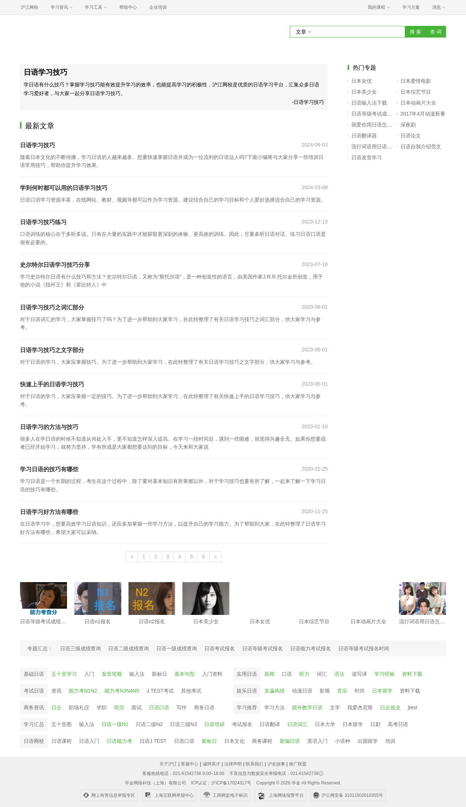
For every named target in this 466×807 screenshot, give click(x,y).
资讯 (56, 691)
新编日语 (290, 741)
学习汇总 (34, 724)
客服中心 (189, 764)
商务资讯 (34, 707)
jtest (412, 707)
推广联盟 (298, 764)
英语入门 (317, 741)
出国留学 (368, 741)
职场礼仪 (79, 707)
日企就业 (390, 707)
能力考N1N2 (83, 691)
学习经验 (384, 674)
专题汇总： (40, 648)
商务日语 (204, 707)
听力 (304, 674)
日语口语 (159, 707)
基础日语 (34, 674)
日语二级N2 (149, 724)
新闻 (269, 674)
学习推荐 (247, 707)
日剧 (375, 724)
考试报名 (242, 724)
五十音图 (61, 724)
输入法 (137, 674)
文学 (335, 707)
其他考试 (191, 691)
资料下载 (412, 674)
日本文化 (234, 741)
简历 (119, 707)
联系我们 (254, 764)
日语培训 (214, 724)
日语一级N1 (115, 724)
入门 (89, 674)
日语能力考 (119, 741)
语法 (339, 674)
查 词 (436, 32)
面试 (136, 707)
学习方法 (274, 707)
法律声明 (233, 764)
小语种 (342, 741)
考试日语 (34, 691)
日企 (56, 707)
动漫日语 (302, 691)
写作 (182, 707)
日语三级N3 (183, 724)
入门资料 (212, 674)
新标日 (159, 674)
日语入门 (89, 741)
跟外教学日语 (307, 707)
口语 (287, 674)
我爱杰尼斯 (360, 707)
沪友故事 (276, 764)
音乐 (342, 691)
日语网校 (34, 741)
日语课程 (61, 741)
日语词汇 (297, 724)
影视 (325, 691)
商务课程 (262, 741)
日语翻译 (270, 724)
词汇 (322, 674)
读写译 (359, 674)
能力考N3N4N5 (121, 691)
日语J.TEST (153, 741)
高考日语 (398, 724)
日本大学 (325, 724)
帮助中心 (128, 7)
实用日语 (247, 674)
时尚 (360, 691)
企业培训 (158, 7)
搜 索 (415, 32)
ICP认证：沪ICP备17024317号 (221, 782)
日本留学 (382, 691)
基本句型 (184, 674)
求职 (101, 707)
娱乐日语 (247, 691)
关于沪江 (168, 764)
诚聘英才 (211, 764)
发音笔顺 (112, 674)
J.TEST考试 (160, 691)
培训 (390, 741)
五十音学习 (64, 674)
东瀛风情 (274, 691)
